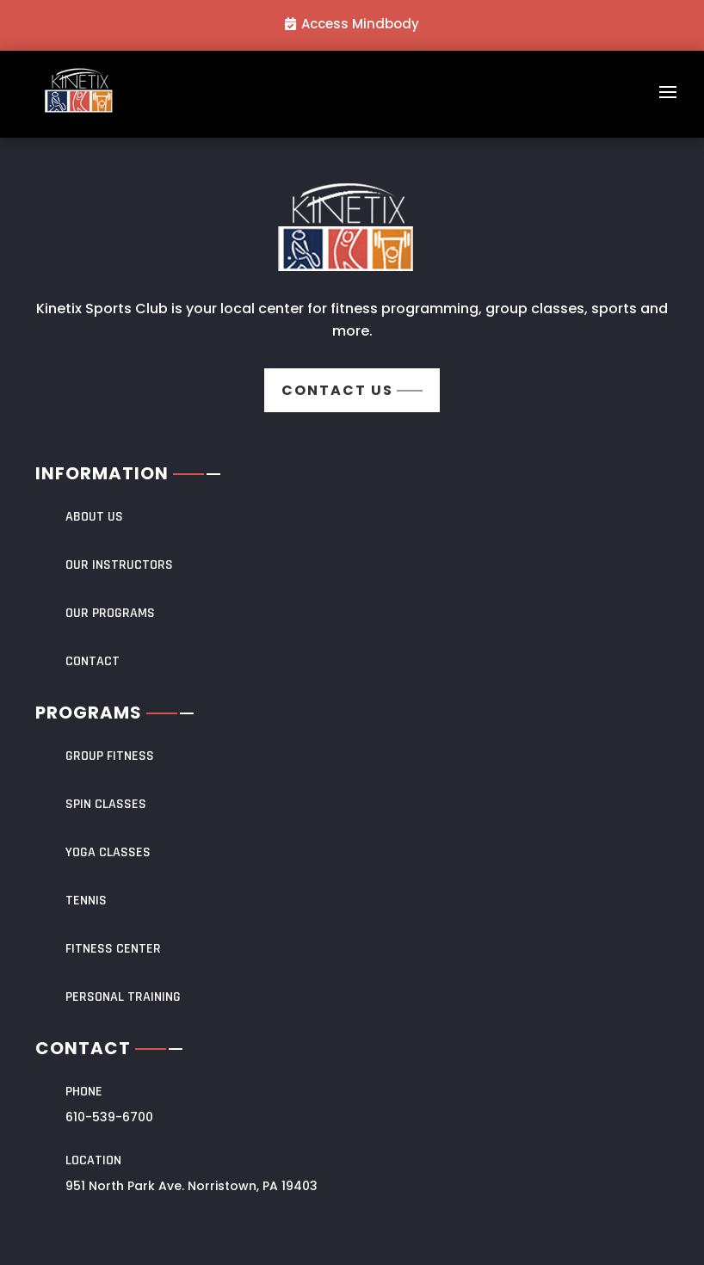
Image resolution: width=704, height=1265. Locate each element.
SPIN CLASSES (105, 804)
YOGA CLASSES (108, 852)
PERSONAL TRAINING (123, 997)
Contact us (337, 390)
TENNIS (86, 901)
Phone (83, 1092)
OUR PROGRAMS (110, 613)
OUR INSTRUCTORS (119, 565)
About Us (94, 517)
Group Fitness (109, 756)
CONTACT (92, 661)
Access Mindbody (360, 24)
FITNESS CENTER (113, 949)
